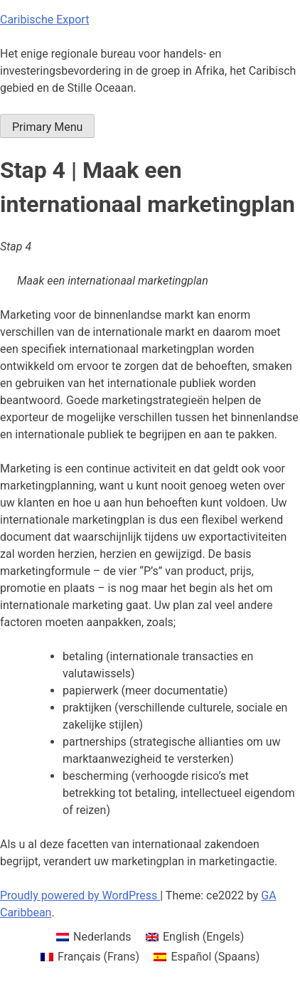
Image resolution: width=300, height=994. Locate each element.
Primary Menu (47, 127)
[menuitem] (94, 937)
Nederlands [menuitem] (102, 936)
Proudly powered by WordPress (80, 895)
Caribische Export (44, 19)
